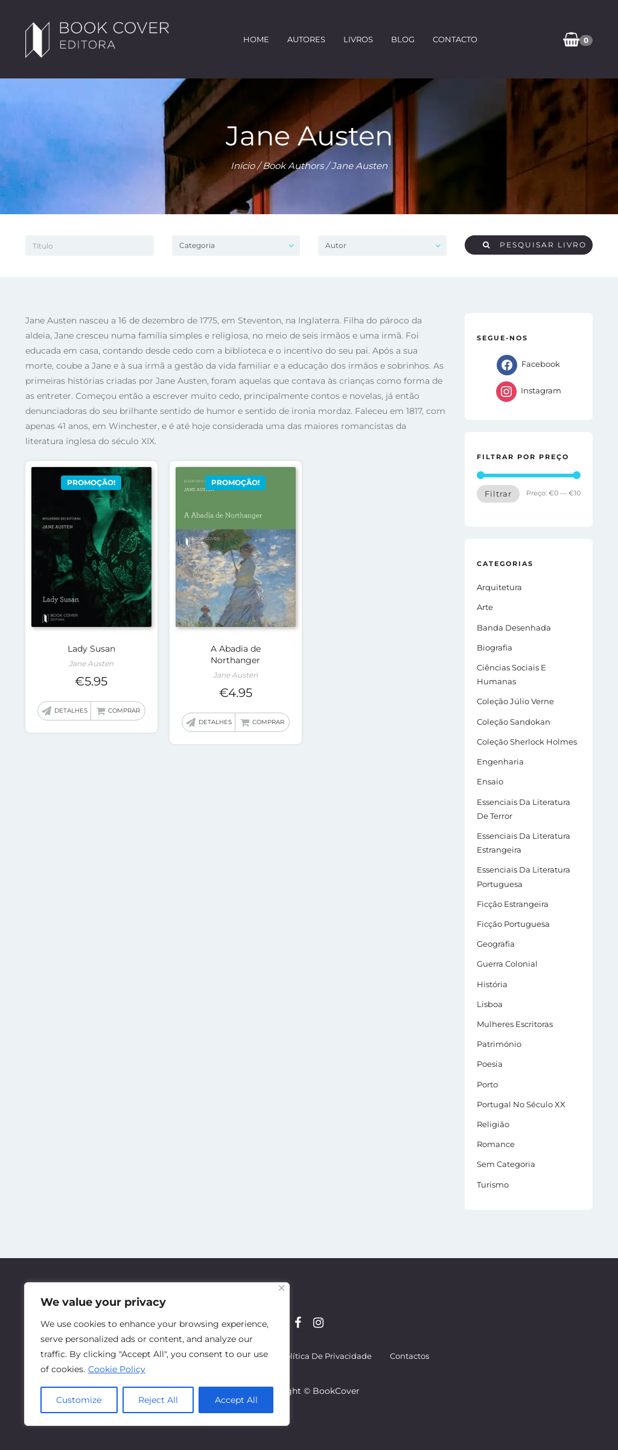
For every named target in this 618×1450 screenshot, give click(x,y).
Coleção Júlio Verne (515, 701)
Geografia (496, 944)
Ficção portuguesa (513, 924)
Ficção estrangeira (513, 904)
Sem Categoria (506, 1164)
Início (243, 165)
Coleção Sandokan (513, 722)
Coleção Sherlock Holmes (527, 741)
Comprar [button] (124, 710)
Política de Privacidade (326, 1356)
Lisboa (490, 1004)
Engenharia (500, 761)
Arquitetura (499, 587)
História (492, 984)
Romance (496, 1144)
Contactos (409, 1356)
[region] (157, 1354)
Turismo (493, 1184)
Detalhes (71, 710)
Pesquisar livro (535, 244)
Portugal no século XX (521, 1104)
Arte (485, 607)
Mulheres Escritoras (515, 1024)
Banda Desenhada (514, 627)
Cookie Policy (116, 1369)
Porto (487, 1084)
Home (256, 39)
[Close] (281, 1288)
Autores (306, 39)
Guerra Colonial (507, 963)
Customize (78, 1399)
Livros (358, 39)
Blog (403, 39)
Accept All (236, 1399)
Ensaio (490, 781)
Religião (493, 1124)
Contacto (455, 39)
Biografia (494, 647)
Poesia (490, 1064)
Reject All (158, 1399)
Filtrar (498, 493)
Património (499, 1044)
